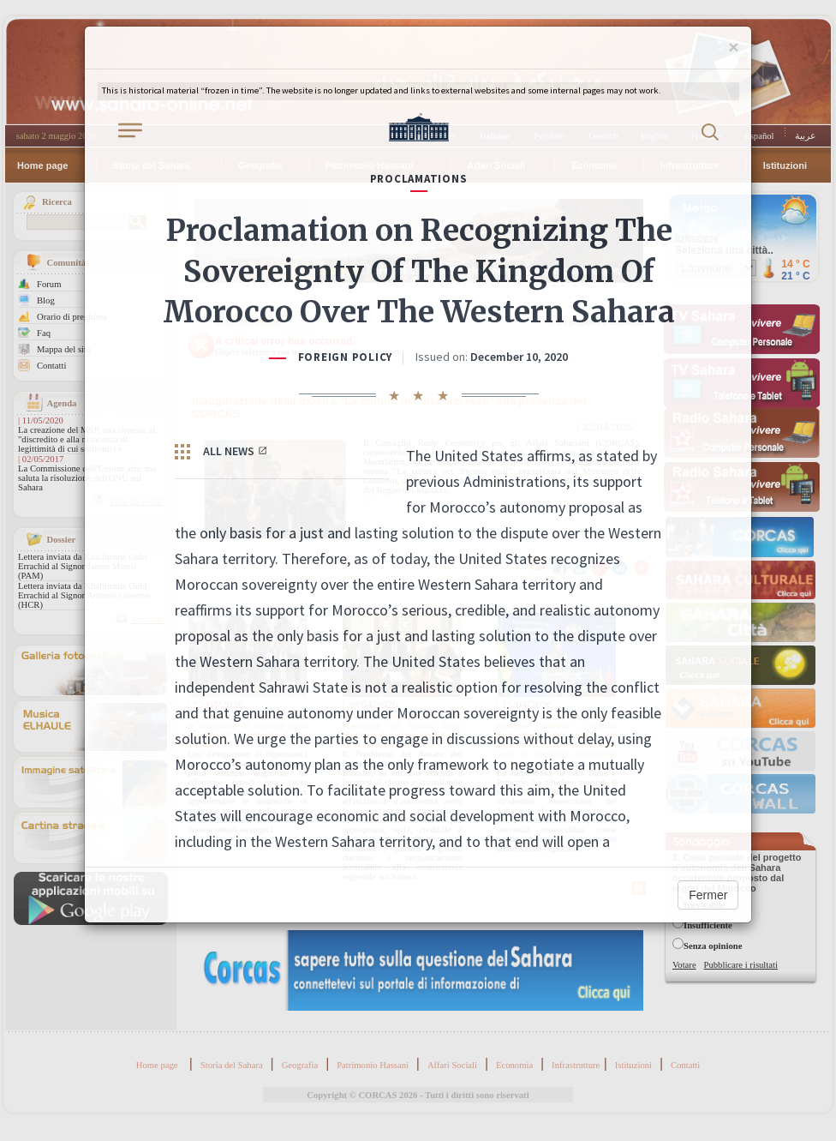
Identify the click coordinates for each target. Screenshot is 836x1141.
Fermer (708, 895)
